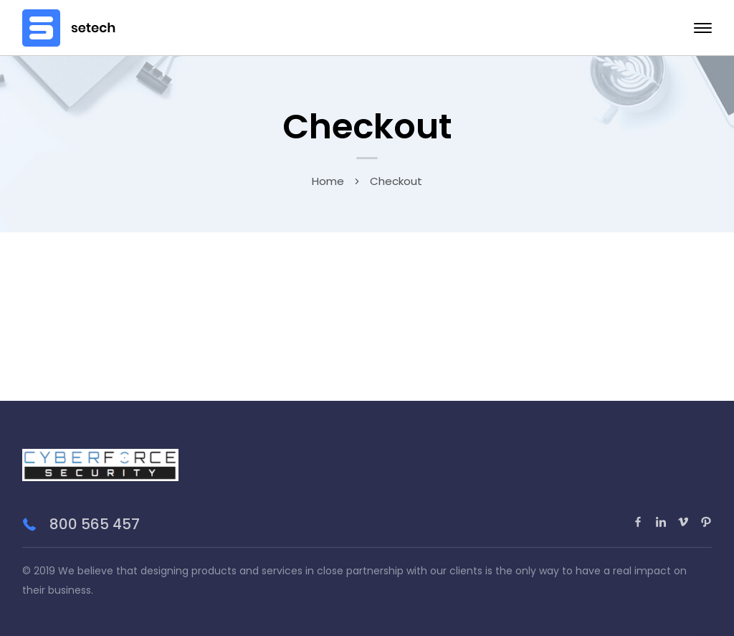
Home (328, 181)
